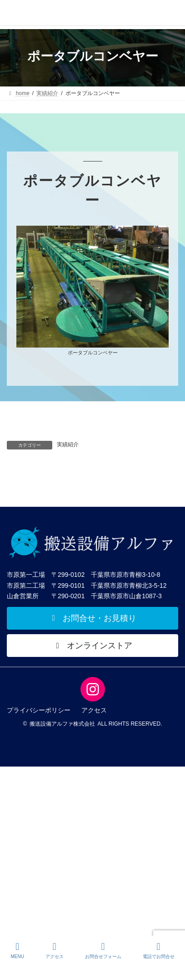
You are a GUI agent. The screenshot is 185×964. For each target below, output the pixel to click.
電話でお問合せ (159, 950)
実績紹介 (68, 444)
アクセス (54, 950)
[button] (92, 618)
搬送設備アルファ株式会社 (62, 724)
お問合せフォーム (103, 950)
